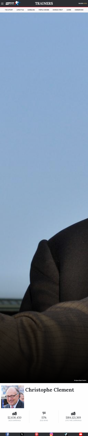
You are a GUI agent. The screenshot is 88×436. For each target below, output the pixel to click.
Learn (69, 10)
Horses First (58, 10)
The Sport (9, 10)
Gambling (31, 10)
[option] (44, 198)
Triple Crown (43, 10)
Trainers (44, 3)
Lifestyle (20, 10)
